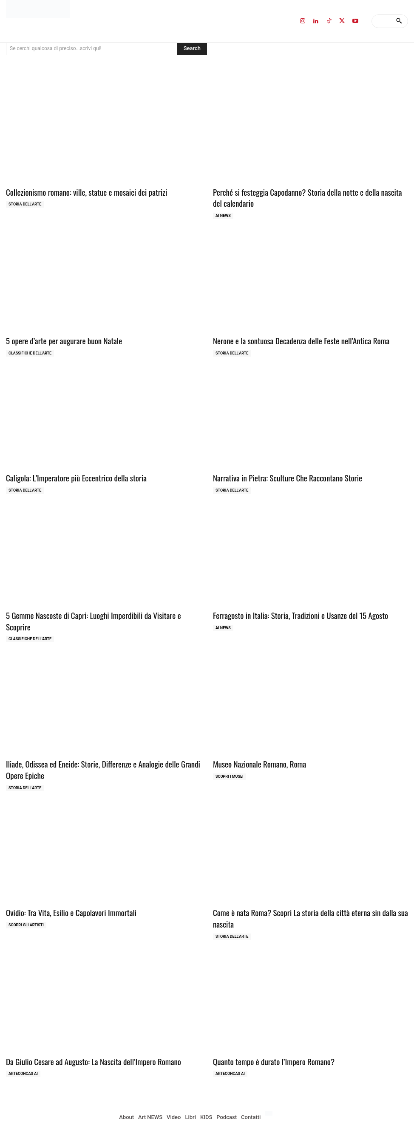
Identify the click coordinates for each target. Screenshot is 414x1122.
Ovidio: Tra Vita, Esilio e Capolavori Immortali (64, 891)
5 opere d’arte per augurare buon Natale (58, 337)
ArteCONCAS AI (23, 1040)
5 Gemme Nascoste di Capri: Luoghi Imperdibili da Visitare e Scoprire (96, 609)
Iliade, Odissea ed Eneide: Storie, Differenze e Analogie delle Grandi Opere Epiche (101, 750)
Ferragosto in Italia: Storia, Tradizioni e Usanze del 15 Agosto (291, 609)
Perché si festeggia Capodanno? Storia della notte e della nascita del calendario (302, 196)
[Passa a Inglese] (270, 1079)
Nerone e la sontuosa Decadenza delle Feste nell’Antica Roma (292, 337)
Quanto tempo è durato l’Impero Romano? (267, 1027)
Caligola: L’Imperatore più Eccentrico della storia (69, 473)
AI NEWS (223, 213)
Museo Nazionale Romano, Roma (254, 745)
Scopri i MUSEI (230, 757)
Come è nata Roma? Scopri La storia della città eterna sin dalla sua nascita (310, 891)
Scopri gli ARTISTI (26, 903)
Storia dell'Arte (25, 203)
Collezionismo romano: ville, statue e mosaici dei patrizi (78, 191)
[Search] (399, 21)
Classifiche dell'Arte (30, 349)
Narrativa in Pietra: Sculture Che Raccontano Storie (279, 473)
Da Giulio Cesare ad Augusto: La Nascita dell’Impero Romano (84, 1027)
